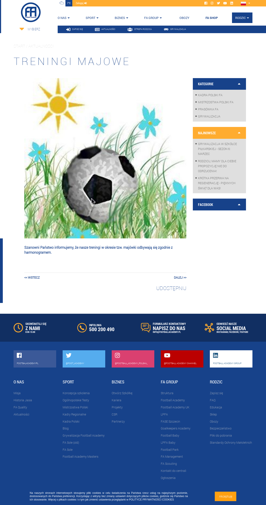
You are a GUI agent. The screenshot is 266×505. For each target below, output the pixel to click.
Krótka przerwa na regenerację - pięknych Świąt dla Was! (216, 183)
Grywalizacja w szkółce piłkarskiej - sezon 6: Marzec (217, 149)
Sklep (213, 414)
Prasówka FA (208, 109)
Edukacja (216, 407)
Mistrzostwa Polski (75, 407)
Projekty (117, 407)
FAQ (212, 400)
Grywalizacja (209, 116)
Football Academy (173, 400)
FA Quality (20, 407)
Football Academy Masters (80, 456)
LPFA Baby (168, 442)
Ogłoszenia (168, 478)
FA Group (151, 18)
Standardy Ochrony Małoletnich (231, 442)
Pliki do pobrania (221, 435)
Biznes (120, 18)
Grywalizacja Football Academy (84, 435)
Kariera (116, 400)
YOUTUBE (244, 332)
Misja (17, 393)
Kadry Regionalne (74, 414)
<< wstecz (32, 277)
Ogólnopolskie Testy (76, 400)
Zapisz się (216, 393)
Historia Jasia (23, 400)
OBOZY (184, 18)
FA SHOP (212, 18)
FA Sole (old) (71, 442)
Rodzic (240, 18)
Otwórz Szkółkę (122, 393)
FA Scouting (169, 464)
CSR (114, 414)
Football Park (170, 450)
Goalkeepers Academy (175, 428)
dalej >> (180, 277)
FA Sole (68, 450)
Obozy (214, 421)
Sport (90, 18)
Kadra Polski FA (210, 95)
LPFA (164, 414)
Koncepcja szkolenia (76, 393)
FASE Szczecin (170, 421)
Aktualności (21, 414)
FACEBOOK (234, 332)
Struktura (167, 393)
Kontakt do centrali (173, 471)
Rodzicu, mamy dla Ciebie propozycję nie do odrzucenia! (217, 166)
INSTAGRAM (222, 332)
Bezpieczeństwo (221, 428)
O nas (62, 18)
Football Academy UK (175, 407)
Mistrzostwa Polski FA (216, 102)
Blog (66, 428)
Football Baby (170, 435)
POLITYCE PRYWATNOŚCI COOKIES (151, 499)
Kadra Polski (71, 421)
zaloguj (81, 3)
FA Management (172, 456)
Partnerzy (118, 421)
